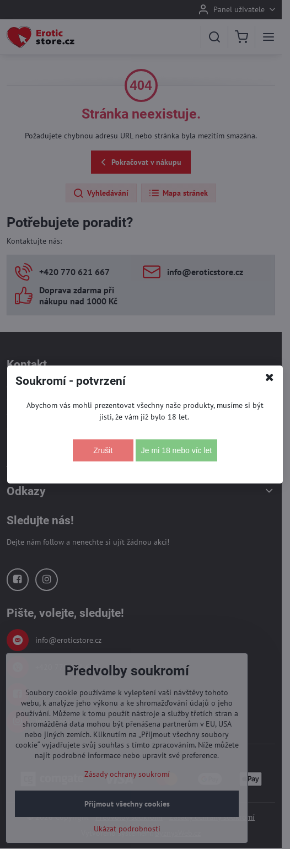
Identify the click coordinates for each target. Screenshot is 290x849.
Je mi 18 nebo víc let (176, 450)
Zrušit (102, 450)
